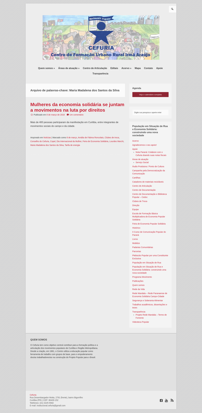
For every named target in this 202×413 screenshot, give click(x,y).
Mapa (127, 68)
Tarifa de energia (72, 139)
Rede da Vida (138, 283)
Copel (52, 135)
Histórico (136, 222)
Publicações (137, 275)
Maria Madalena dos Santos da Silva (47, 139)
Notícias (47, 132)
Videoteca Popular (140, 316)
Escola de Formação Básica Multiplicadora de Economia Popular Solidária (148, 210)
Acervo (135, 135)
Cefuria (33, 389)
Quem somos (138, 279)
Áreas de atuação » (61, 68)
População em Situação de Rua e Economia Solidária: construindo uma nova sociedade (149, 264)
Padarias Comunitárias (142, 241)
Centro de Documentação (144, 184)
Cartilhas (136, 172)
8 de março (72, 132)
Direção (135, 199)
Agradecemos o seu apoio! (144, 139)
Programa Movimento (142, 271)
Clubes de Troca (139, 195)
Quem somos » (39, 68)
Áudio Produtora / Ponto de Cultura (148, 160)
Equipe (135, 203)
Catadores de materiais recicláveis (148, 176)
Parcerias (136, 245)
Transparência (162, 68)
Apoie (148, 68)
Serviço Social (142, 156)
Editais (105, 68)
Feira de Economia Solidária (95, 135)
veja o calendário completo (150, 89)
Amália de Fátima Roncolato (91, 132)
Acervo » (117, 68)
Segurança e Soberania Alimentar (147, 294)
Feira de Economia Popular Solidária (149, 218)
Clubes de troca (112, 132)
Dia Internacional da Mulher (69, 135)
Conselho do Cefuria (39, 135)
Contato (137, 68)
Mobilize (136, 237)
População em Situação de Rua (146, 256)
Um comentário (76, 109)
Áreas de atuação (140, 153)
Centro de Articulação (87, 68)
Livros (135, 233)
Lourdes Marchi (116, 135)
